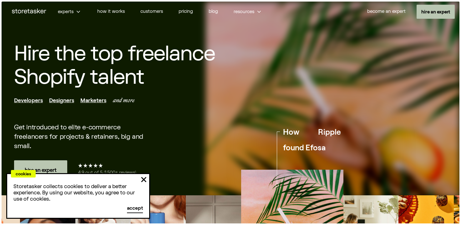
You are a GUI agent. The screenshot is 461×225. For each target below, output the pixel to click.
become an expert (386, 11)
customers (151, 11)
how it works (111, 11)
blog (213, 11)
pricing (186, 11)
